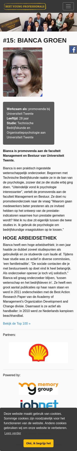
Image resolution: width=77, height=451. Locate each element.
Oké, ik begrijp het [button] (38, 443)
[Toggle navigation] (68, 6)
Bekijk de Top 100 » (16, 323)
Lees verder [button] (12, 433)
